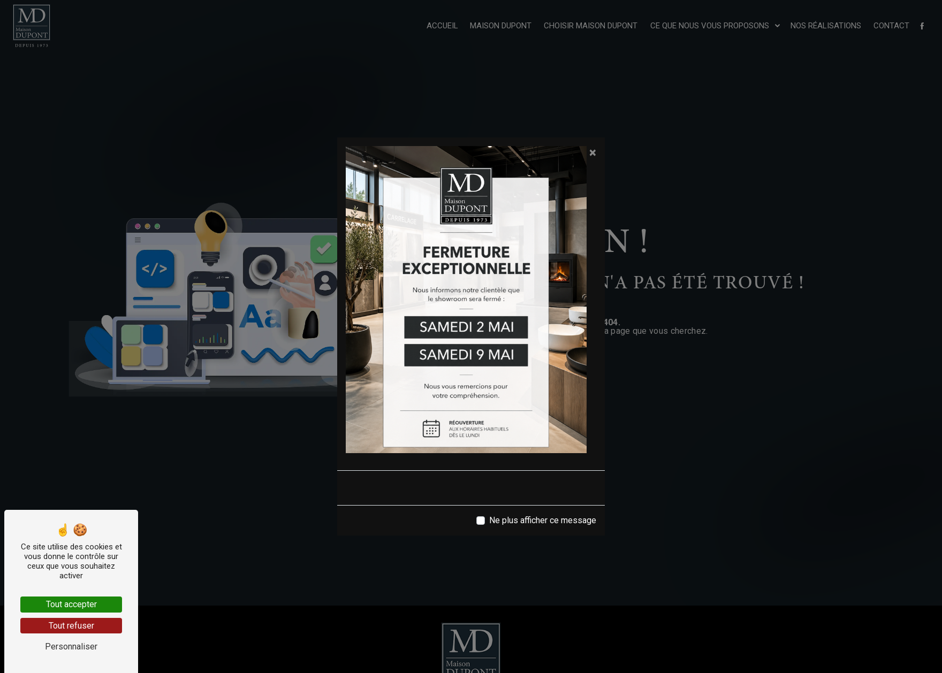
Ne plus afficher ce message (542, 520)
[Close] (593, 152)
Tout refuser (71, 626)
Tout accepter (71, 604)
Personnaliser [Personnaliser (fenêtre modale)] (71, 646)
